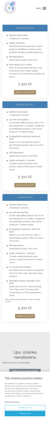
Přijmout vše (25, 413)
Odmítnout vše (25, 408)
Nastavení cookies (12, 402)
